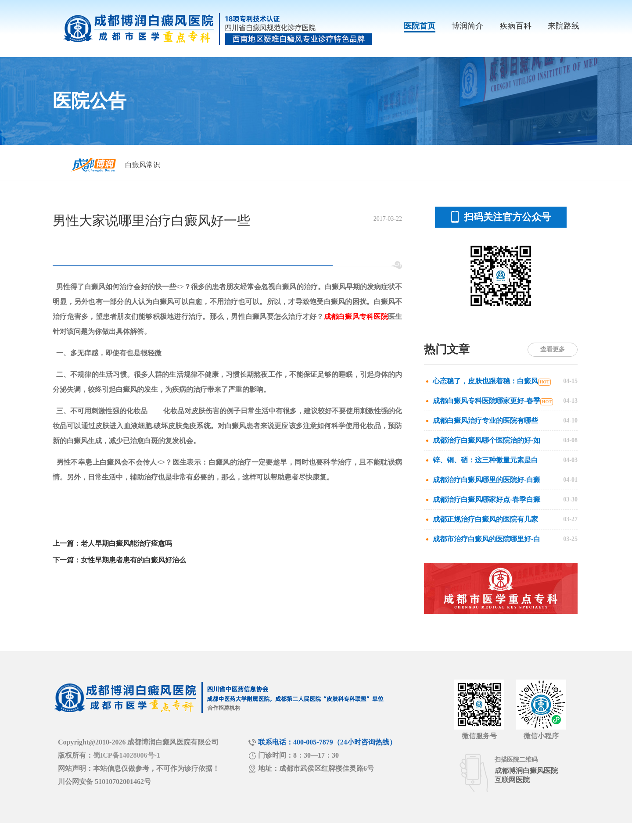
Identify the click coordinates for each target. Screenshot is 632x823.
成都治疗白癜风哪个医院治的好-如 (486, 440)
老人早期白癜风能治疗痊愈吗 (126, 543)
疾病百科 (515, 25)
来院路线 (563, 25)
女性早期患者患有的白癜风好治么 (133, 560)
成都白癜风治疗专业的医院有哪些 (485, 420)
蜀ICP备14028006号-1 (126, 755)
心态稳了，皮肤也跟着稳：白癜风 (485, 381)
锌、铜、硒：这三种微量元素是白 (485, 460)
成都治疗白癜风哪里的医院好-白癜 (486, 479)
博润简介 (467, 25)
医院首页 (419, 25)
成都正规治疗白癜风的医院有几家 (485, 519)
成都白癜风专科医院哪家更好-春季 (486, 400)
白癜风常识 (142, 164)
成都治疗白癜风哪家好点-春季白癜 (486, 499)
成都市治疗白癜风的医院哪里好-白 (486, 539)
